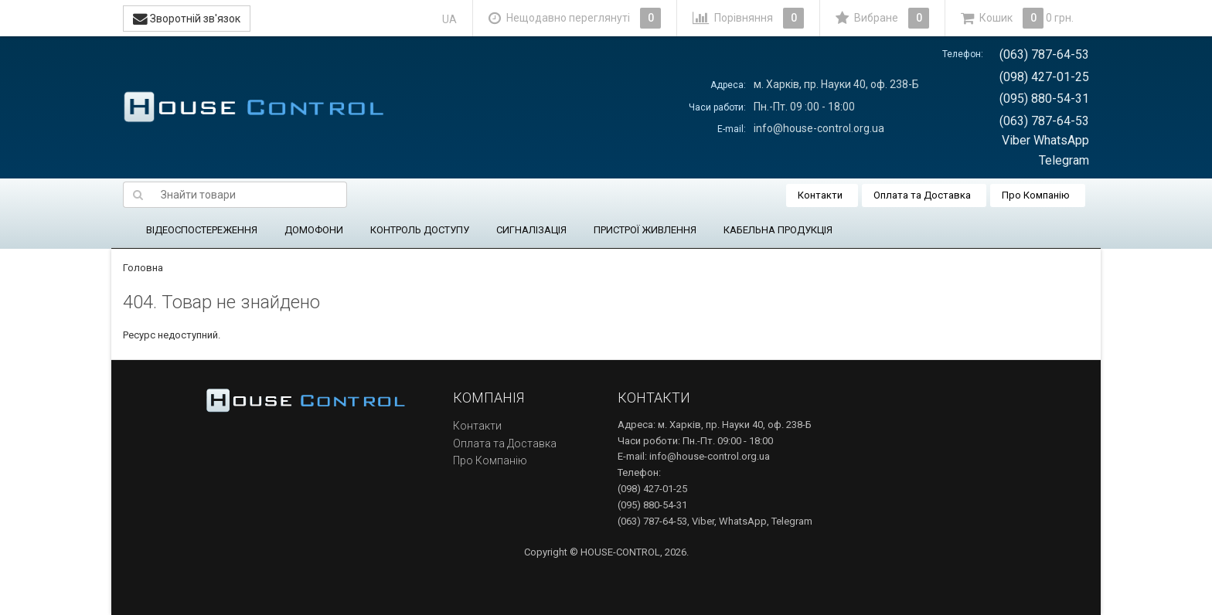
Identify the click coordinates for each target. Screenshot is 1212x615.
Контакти (820, 195)
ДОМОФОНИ (313, 230)
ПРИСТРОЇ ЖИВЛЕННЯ (645, 230)
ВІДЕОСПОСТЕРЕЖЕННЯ (201, 230)
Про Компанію (1036, 195)
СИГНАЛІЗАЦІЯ (531, 230)
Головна (143, 268)
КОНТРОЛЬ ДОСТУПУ (419, 230)
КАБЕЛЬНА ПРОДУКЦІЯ (777, 230)
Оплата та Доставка (922, 195)
